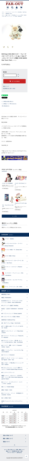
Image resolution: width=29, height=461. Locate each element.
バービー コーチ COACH (7, 183)
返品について (6, 86)
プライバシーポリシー (11, 452)
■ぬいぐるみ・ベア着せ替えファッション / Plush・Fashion (16, 15)
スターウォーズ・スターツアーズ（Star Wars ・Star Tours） (16, 12)
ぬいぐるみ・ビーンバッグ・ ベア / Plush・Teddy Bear (12, 16)
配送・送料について (20, 449)
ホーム (3, 12)
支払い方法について (11, 449)
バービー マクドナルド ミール (20, 184)
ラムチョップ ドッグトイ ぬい (20, 204)
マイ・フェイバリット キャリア (7, 206)
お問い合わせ (19, 452)
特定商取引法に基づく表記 (9, 88)
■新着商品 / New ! (9, 13)
